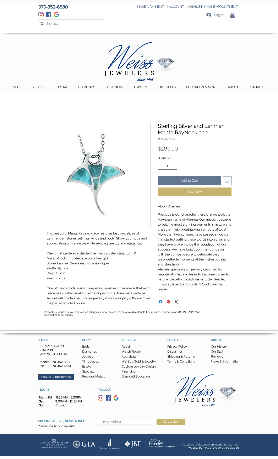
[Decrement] (161, 165)
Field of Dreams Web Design (221, 447)
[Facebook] (48, 14)
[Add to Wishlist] (227, 180)
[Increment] (173, 165)
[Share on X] (176, 301)
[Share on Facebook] (160, 301)
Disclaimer (174, 351)
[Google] (56, 14)
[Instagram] (41, 14)
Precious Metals (93, 376)
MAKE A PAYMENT (150, 7)
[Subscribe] (171, 422)
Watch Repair (131, 351)
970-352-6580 (60, 362)
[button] (232, 15)
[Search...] (71, 24)
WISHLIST (195, 7)
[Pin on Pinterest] (168, 301)
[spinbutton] (167, 165)
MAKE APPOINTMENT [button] (222, 7)
